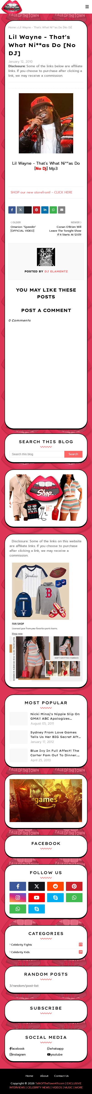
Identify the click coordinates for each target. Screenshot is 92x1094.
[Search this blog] (37, 454)
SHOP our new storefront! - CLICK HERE (41, 192)
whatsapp (57, 1048)
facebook (17, 1048)
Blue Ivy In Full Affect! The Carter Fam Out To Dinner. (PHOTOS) (54, 753)
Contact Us (61, 1076)
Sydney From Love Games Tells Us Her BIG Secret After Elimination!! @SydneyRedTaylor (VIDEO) (56, 734)
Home (12, 27)
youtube (57, 1054)
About (44, 1076)
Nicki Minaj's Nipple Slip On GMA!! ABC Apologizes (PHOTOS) (55, 716)
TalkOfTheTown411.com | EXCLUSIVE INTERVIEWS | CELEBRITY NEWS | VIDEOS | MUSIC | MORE (46, 1085)
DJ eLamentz (55, 271)
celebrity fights (46, 945)
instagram (19, 1054)
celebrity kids (46, 952)
